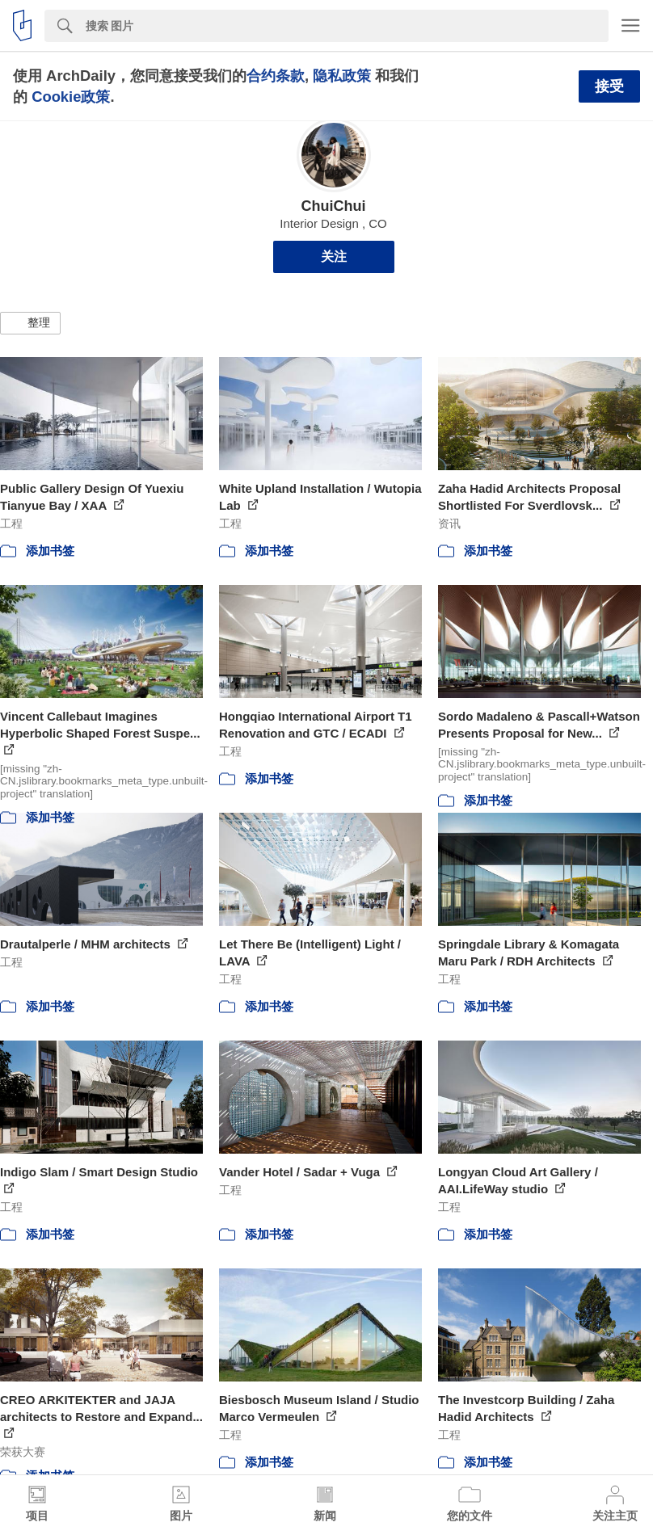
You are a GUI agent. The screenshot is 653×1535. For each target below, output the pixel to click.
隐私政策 (342, 75)
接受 (609, 86)
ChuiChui (333, 206)
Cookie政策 (71, 96)
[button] (30, 323)
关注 (334, 256)
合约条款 (275, 75)
